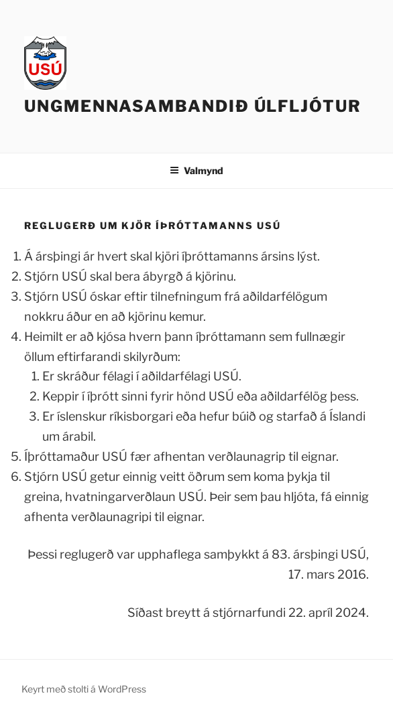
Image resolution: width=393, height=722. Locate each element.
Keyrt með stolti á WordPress (83, 689)
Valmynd (196, 170)
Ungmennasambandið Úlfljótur (192, 106)
